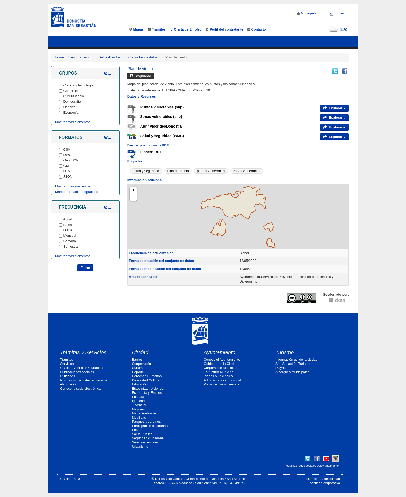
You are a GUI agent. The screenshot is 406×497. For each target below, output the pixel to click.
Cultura (137, 368)
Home (59, 57)
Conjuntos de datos (142, 57)
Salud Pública (142, 434)
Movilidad (139, 417)
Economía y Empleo (147, 393)
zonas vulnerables (246, 171)
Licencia (312, 479)
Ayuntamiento (81, 57)
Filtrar (85, 268)
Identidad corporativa (324, 483)
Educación (140, 384)
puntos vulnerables (211, 171)
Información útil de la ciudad (296, 359)
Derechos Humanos (147, 376)
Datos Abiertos (109, 57)
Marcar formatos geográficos (76, 192)
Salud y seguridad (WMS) (162, 136)
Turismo (285, 352)
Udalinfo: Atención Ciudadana (82, 368)
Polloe (136, 430)
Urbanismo (140, 446)
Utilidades (67, 376)
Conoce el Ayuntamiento (222, 359)
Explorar (334, 108)
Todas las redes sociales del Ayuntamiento (312, 465)
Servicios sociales (145, 442)
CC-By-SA (302, 298)
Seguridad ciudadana (148, 438)
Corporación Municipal (220, 368)
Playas (281, 368)
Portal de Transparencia (222, 384)
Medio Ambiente (144, 413)
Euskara (138, 397)
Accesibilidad (330, 479)
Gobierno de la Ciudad (220, 364)
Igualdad (138, 401)
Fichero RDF (151, 152)
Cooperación (141, 364)
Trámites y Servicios (83, 352)
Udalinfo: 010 (70, 479)
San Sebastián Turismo (293, 364)
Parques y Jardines (146, 422)
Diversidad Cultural (146, 380)
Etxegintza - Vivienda (147, 388)
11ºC (337, 30)
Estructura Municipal (219, 372)
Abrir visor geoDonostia (161, 126)
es (343, 13)
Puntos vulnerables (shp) (162, 107)
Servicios (67, 364)
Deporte (138, 372)
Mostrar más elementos (72, 122)
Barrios (137, 359)
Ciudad (140, 352)
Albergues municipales (292, 372)
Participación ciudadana (150, 426)
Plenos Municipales (218, 376)
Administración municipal (222, 380)
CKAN (337, 300)
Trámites (66, 359)
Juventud (139, 405)
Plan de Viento (178, 171)
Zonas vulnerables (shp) (161, 117)
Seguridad (140, 76)
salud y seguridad (146, 171)
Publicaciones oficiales (77, 372)
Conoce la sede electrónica (80, 388)
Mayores (138, 409)
